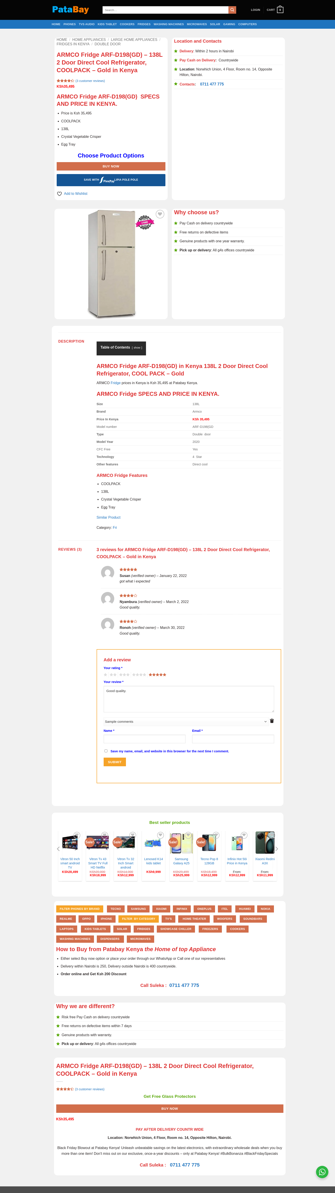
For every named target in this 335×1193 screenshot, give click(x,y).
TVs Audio (87, 24)
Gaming (229, 24)
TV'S (168, 918)
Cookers (127, 24)
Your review (114, 682)
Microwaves (197, 24)
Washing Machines (169, 24)
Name (109, 730)
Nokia (265, 908)
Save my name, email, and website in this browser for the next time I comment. (169, 751)
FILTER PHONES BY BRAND (80, 908)
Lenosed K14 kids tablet (153, 861)
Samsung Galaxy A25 (181, 861)
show (137, 347)
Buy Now (111, 166)
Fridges (144, 24)
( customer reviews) (90, 81)
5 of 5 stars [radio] (156, 675)
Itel (225, 908)
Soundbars (253, 918)
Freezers (210, 929)
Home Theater (194, 918)
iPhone (106, 918)
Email (197, 730)
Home (56, 24)
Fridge (116, 383)
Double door (108, 44)
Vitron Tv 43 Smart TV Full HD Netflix (98, 863)
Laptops (67, 929)
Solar (215, 24)
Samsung (138, 908)
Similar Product (108, 517)
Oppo (86, 918)
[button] (255, 10)
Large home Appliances (134, 40)
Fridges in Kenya (73, 44)
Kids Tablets (96, 929)
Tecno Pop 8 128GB (209, 861)
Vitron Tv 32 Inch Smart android (125, 863)
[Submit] (232, 10)
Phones (70, 24)
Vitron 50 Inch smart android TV (70, 863)
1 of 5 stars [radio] (105, 675)
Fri (115, 527)
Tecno (116, 908)
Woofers (224, 918)
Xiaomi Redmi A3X (265, 861)
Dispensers (110, 939)
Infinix (182, 908)
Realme (66, 918)
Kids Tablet (107, 24)
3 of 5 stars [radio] (124, 675)
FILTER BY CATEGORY (138, 918)
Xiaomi (161, 908)
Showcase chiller (175, 929)
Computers (247, 24)
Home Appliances (89, 40)
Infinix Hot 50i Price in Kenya (237, 861)
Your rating (113, 668)
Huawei (245, 908)
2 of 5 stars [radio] (112, 675)
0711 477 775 (212, 84)
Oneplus (204, 908)
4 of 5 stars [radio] (138, 675)
